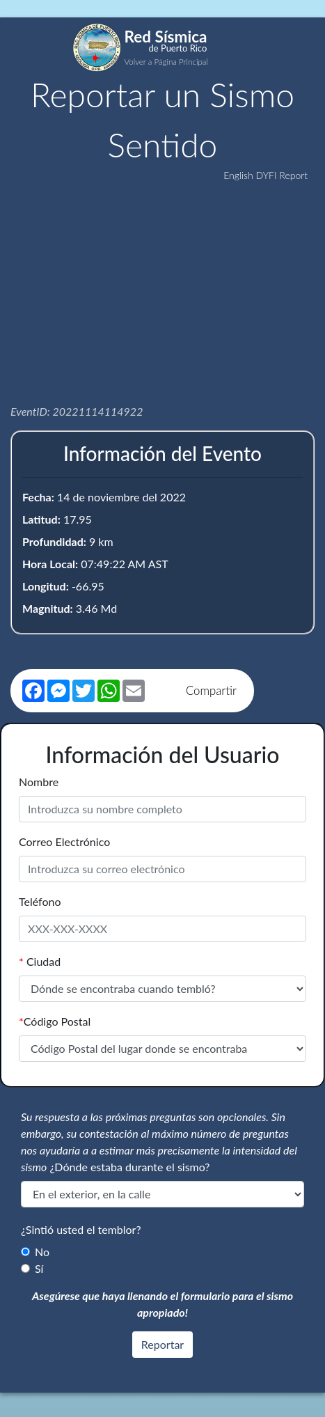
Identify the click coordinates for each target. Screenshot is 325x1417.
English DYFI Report (265, 175)
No (42, 1251)
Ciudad (40, 961)
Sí (39, 1268)
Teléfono (40, 901)
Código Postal (54, 1021)
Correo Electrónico (64, 841)
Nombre (38, 781)
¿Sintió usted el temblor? (81, 1229)
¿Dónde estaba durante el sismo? (130, 1166)
